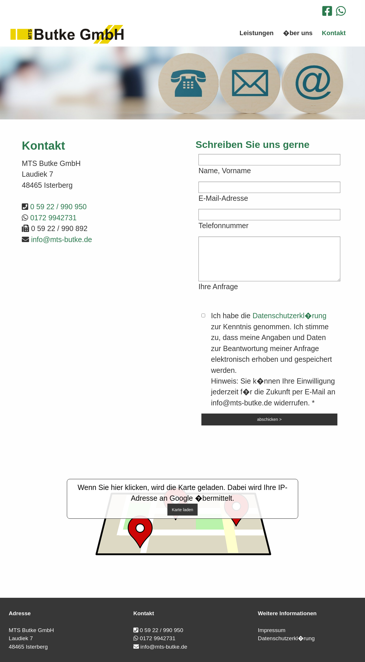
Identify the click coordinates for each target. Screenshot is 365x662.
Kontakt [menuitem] (334, 33)
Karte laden (182, 509)
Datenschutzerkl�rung (289, 316)
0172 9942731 (53, 218)
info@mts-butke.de (61, 239)
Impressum (271, 630)
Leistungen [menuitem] (256, 33)
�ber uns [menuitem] (298, 33)
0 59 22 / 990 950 (58, 207)
